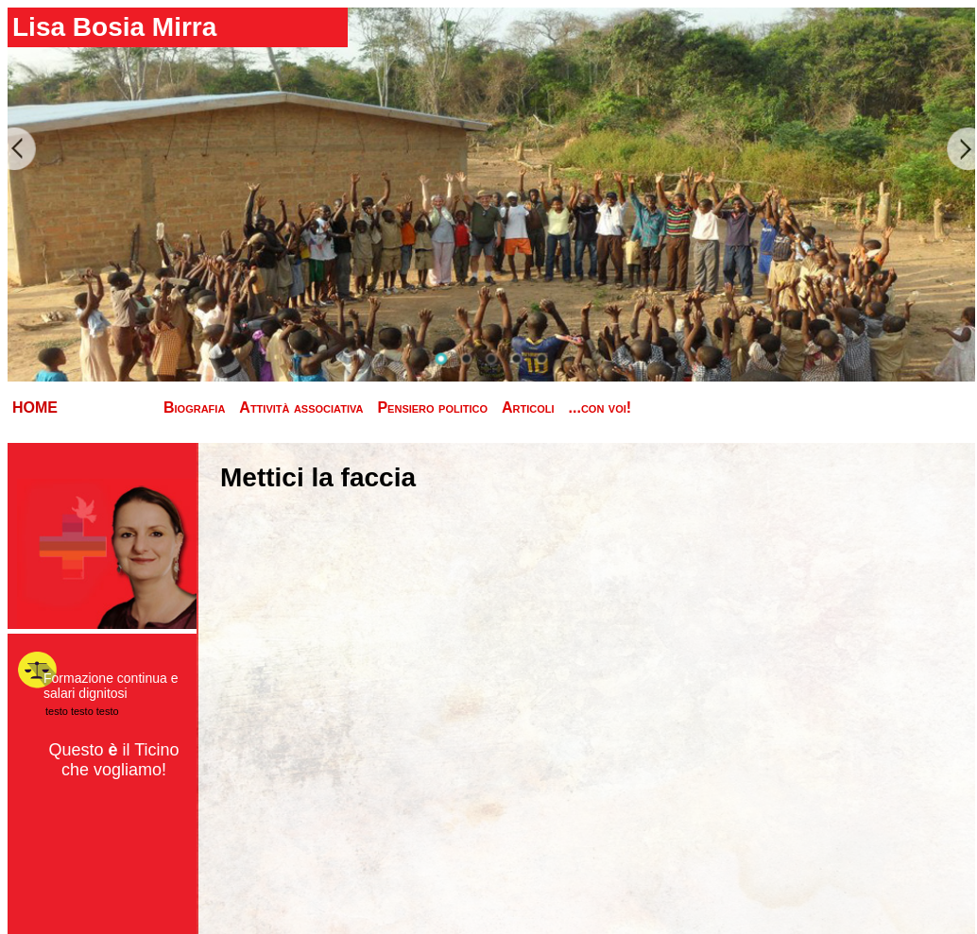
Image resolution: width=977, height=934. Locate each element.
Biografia (194, 407)
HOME (35, 407)
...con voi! (600, 407)
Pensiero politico (432, 407)
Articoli (528, 407)
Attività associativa (301, 407)
